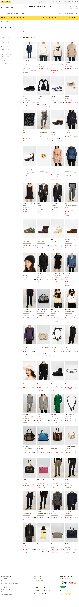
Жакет (39, 416)
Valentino (67, 203)
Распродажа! (4, 63)
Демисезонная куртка (43, 275)
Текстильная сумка (28, 448)
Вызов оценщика (6, 592)
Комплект (68, 98)
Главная (3, 22)
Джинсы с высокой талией (42, 133)
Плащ (24, 62)
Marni (52, 346)
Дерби (25, 98)
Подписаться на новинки (8, 594)
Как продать (4, 578)
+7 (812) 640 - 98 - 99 (40, 588)
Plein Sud (67, 346)
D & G (52, 446)
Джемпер (25, 347)
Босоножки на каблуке (55, 242)
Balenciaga (54, 203)
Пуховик (67, 132)
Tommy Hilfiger (27, 309)
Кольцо (39, 169)
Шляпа (25, 384)
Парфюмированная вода (42, 546)
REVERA (67, 273)
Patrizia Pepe (68, 309)
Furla (38, 346)
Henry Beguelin (69, 414)
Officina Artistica (27, 544)
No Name (67, 382)
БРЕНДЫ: (3, 18)
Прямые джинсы (27, 311)
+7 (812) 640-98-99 (8, 7)
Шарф (24, 132)
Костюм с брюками (28, 416)
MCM (38, 446)
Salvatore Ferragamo (70, 239)
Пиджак (39, 205)
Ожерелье (54, 347)
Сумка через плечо (42, 347)
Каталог (9, 22)
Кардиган (68, 275)
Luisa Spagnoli (69, 131)
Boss (24, 96)
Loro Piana (26, 60)
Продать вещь (6, 2)
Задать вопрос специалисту (42, 590)
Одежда (5, 42)
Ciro (38, 544)
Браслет (67, 448)
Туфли (53, 132)
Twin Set (53, 414)
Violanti (53, 167)
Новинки (9, 13)
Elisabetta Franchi (70, 446)
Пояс (66, 384)
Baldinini (53, 131)
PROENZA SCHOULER (29, 203)
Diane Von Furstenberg (57, 273)
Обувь (5, 40)
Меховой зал (6, 37)
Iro (37, 131)
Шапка (25, 275)
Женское (5, 46)
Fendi (38, 167)
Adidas (53, 96)
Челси (67, 241)
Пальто (67, 347)
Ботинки (53, 384)
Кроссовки (54, 98)
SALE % (2, 13)
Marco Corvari (40, 203)
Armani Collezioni (27, 346)
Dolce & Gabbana (42, 309)
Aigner (67, 96)
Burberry (39, 96)
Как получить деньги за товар (9, 583)
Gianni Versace (41, 479)
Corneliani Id (40, 511)
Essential (67, 62)
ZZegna (25, 131)
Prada (52, 239)
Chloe (38, 239)
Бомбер (67, 513)
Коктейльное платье (56, 275)
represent (39, 62)
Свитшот (39, 64)
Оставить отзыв (38, 583)
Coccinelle (54, 544)
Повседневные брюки (71, 205)
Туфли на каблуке (28, 169)
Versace (25, 479)
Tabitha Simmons (27, 167)
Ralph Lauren (40, 382)
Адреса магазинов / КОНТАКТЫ (10, 604)
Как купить (4, 581)
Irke (24, 273)
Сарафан (25, 205)
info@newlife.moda (39, 580)
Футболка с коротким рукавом (57, 65)
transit (52, 479)
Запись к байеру (5, 589)
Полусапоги (40, 241)
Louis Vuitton (26, 239)
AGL (52, 382)
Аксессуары (6, 35)
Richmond (68, 511)
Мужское (5, 32)
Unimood (39, 273)
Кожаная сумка (41, 311)
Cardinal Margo (27, 382)
